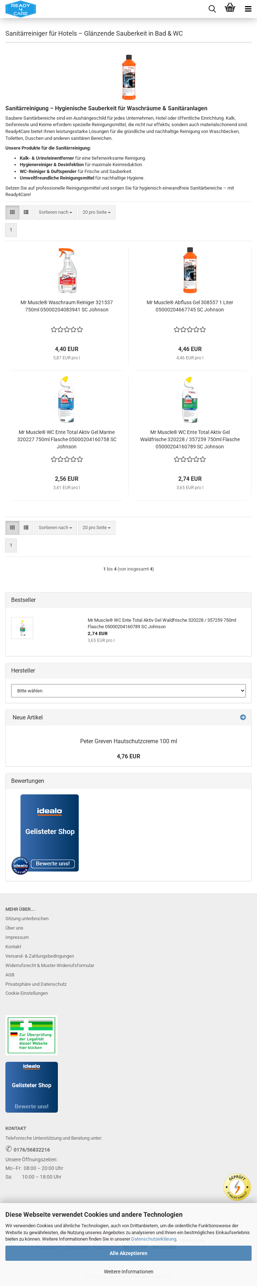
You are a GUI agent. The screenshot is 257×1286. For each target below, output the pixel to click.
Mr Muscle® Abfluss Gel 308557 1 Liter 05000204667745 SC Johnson (190, 306)
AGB (9, 974)
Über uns (14, 928)
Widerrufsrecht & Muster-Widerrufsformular (49, 965)
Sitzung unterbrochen (27, 918)
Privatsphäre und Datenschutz (35, 984)
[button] (12, 212)
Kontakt (13, 946)
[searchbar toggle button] (212, 9)
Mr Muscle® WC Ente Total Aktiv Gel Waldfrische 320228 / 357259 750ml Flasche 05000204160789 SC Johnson (190, 439)
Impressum (17, 937)
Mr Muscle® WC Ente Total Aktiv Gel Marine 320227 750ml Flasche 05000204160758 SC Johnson (66, 439)
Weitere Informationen (128, 1271)
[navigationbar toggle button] (248, 9)
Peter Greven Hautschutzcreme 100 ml (128, 741)
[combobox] (55, 212)
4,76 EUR (128, 756)
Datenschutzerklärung (153, 1239)
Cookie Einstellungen (26, 993)
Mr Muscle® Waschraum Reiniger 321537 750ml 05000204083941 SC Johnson (66, 306)
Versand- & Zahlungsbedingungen (39, 956)
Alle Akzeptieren (128, 1253)
